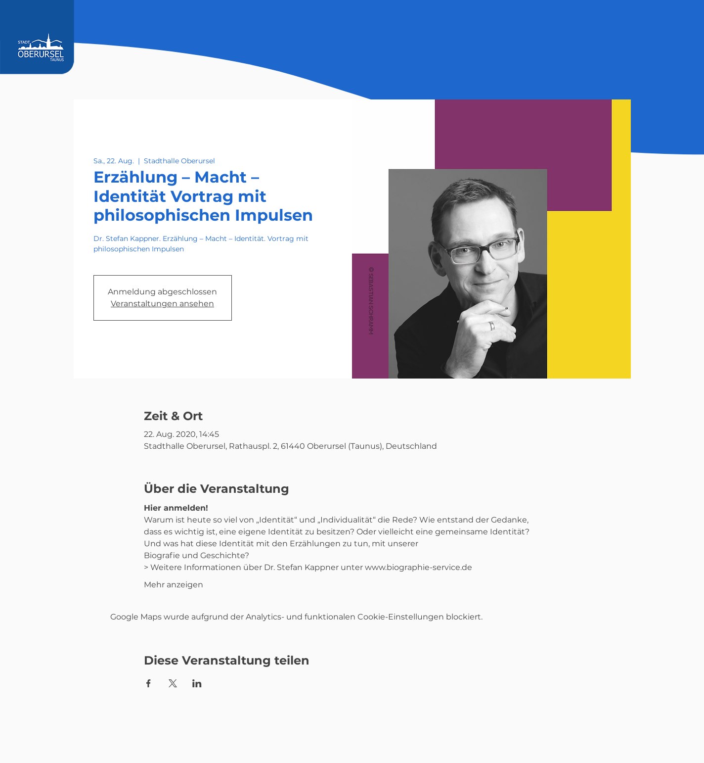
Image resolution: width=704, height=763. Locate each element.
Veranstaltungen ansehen (162, 303)
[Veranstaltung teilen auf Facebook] (148, 683)
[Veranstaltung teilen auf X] (172, 683)
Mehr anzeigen (173, 584)
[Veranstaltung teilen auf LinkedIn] (197, 683)
